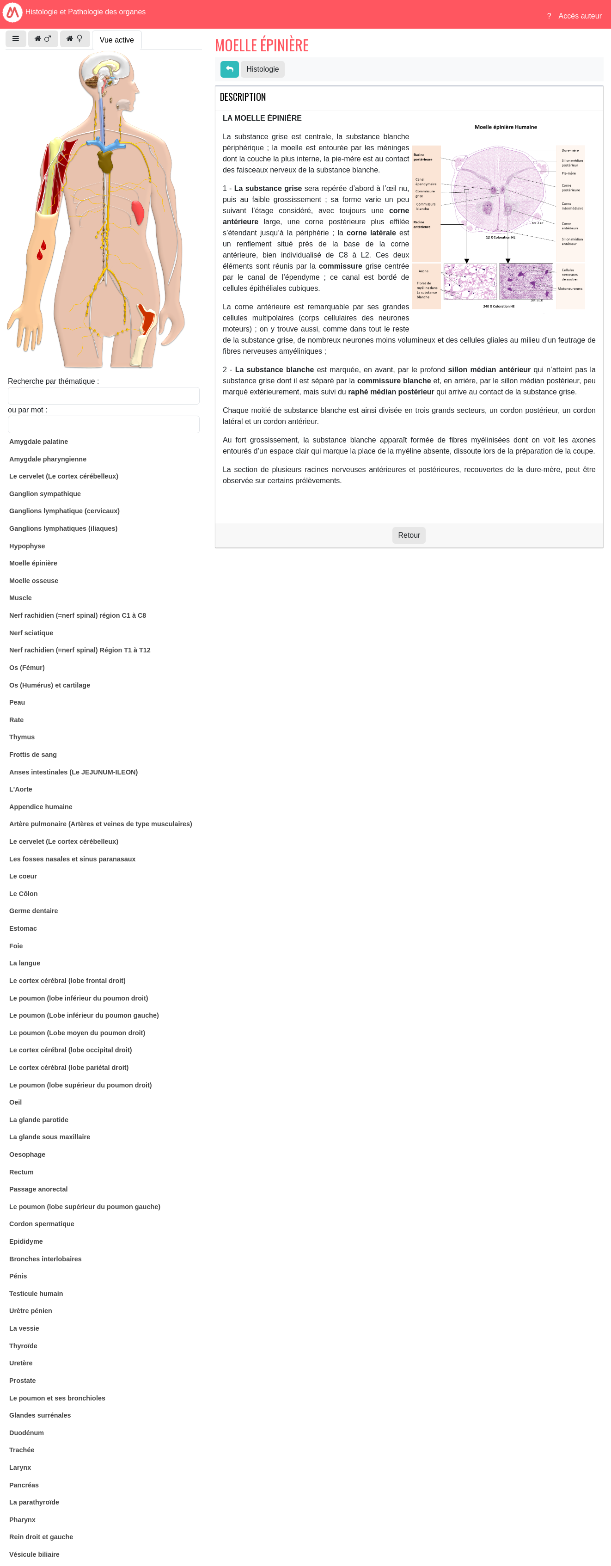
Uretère (20, 1363)
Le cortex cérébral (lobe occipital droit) (70, 1050)
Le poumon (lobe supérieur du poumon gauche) (84, 1206)
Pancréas (24, 1485)
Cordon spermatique (41, 1224)
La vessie (24, 1328)
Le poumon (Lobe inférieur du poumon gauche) (84, 1015)
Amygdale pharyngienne (47, 459)
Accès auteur (580, 16)
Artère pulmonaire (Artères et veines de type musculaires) (100, 824)
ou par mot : (27, 410)
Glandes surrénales (40, 1415)
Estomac (23, 928)
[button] (16, 39)
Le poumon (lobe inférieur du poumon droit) (78, 998)
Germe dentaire (33, 911)
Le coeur (23, 876)
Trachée (21, 1450)
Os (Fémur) (27, 667)
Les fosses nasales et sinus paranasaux (72, 859)
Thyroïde (23, 1346)
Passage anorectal (38, 1189)
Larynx (20, 1467)
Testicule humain (36, 1293)
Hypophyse (27, 546)
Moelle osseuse (33, 580)
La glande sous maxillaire (49, 1137)
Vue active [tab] (117, 40)
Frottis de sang (33, 754)
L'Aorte (20, 789)
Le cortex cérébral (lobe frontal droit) (67, 980)
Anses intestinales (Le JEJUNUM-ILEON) (73, 772)
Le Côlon (23, 893)
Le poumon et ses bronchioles (57, 1398)
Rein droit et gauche (41, 1537)
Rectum (21, 1172)
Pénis (18, 1276)
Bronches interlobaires (45, 1259)
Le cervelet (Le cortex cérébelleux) (63, 476)
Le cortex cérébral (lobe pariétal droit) (68, 1067)
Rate (16, 720)
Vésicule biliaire (34, 1554)
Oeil (15, 1102)
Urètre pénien (30, 1310)
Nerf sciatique (31, 633)
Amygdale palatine (38, 441)
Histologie (262, 69)
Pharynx (22, 1519)
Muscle (20, 598)
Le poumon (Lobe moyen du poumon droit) (77, 1033)
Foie (16, 946)
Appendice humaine (41, 807)
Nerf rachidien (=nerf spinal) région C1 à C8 (77, 615)
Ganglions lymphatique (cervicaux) (64, 511)
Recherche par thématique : (53, 381)
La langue (24, 963)
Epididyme (26, 1241)
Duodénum (26, 1433)
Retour (409, 535)
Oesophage (27, 1154)
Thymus (22, 737)
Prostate (22, 1380)
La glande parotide (38, 1120)
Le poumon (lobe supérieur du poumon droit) (80, 1085)
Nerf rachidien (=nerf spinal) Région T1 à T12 (80, 650)
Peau (17, 702)
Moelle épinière (33, 563)
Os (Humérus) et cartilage (49, 685)
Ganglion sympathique (45, 493)
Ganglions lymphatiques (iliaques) (63, 528)
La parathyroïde (34, 1502)
